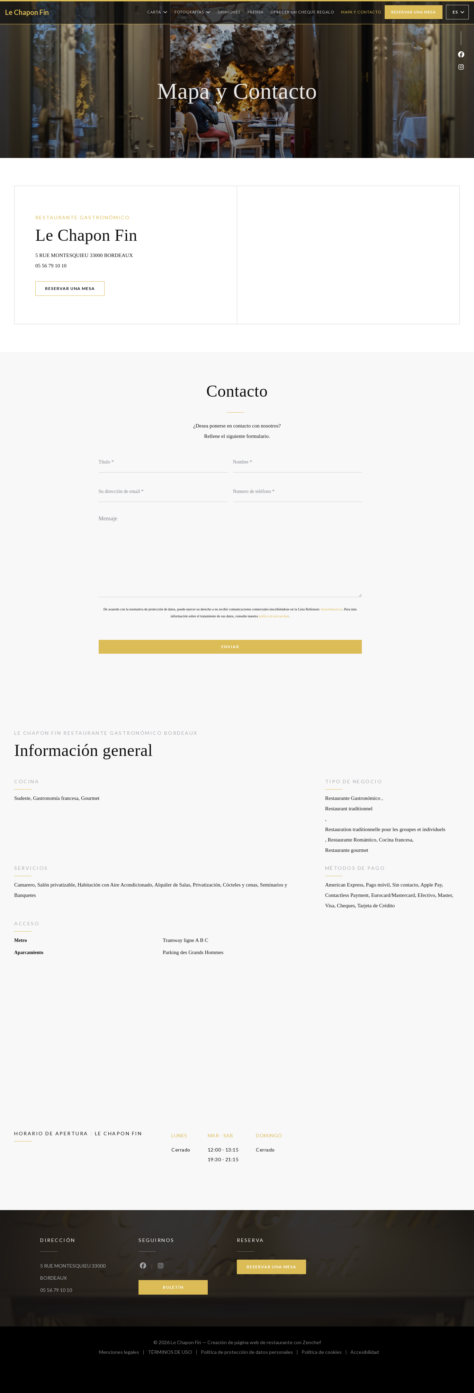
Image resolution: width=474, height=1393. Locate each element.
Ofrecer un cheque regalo (302, 11)
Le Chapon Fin (27, 12)
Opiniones (229, 12)
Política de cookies (326, 1353)
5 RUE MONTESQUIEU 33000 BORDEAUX (115, 254)
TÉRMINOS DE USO (174, 1353)
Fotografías (193, 12)
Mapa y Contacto (361, 12)
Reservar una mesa (413, 12)
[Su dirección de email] (163, 491)
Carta (157, 12)
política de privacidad (274, 616)
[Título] (163, 462)
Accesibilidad (364, 1353)
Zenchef (312, 1342)
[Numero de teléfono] (297, 491)
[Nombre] (297, 462)
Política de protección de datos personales (251, 1353)
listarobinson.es (331, 609)
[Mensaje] (230, 554)
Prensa (255, 12)
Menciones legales (123, 1353)
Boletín (173, 1287)
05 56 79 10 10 (50, 265)
